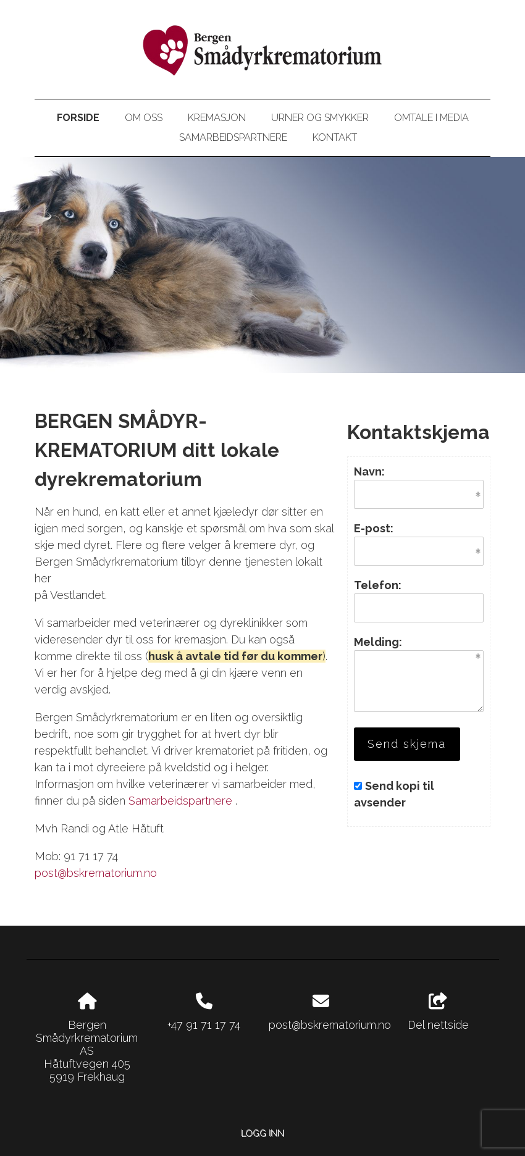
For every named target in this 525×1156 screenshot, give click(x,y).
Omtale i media (431, 118)
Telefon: (377, 585)
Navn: (369, 471)
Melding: (378, 641)
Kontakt (335, 137)
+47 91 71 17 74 (203, 1024)
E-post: (373, 528)
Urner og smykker (320, 118)
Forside (78, 118)
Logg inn (262, 1133)
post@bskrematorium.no (96, 872)
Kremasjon (217, 118)
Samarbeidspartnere (233, 137)
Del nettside (438, 1012)
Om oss (143, 118)
